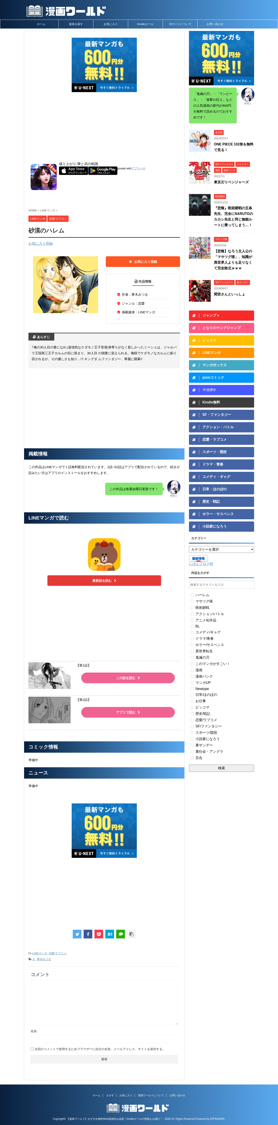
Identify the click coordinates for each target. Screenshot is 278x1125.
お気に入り (111, 24)
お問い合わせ (215, 24)
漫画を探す (76, 24)
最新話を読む (104, 580)
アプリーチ (138, 168)
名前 (34, 1031)
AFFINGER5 (217, 1118)
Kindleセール (145, 24)
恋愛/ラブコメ (57, 953)
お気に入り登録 (40, 243)
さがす (110, 1095)
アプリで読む (128, 712)
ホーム (41, 24)
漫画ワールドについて (151, 1095)
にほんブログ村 (201, 564)
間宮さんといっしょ (229, 294)
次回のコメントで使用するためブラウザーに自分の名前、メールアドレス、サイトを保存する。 (100, 1049)
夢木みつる (44, 959)
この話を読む (128, 678)
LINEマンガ (39, 953)
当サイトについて (180, 24)
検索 (221, 768)
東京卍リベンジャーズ (231, 182)
